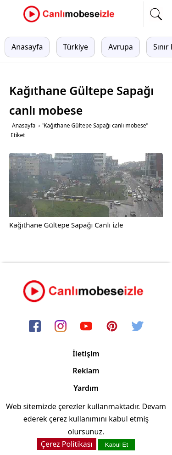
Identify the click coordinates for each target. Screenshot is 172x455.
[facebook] (35, 327)
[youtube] (86, 327)
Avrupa (120, 47)
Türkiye (75, 47)
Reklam (85, 371)
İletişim (86, 354)
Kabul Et (116, 444)
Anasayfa (27, 47)
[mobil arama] (156, 14)
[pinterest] (112, 327)
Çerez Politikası (67, 444)
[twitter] (138, 327)
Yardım (86, 388)
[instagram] (61, 327)
